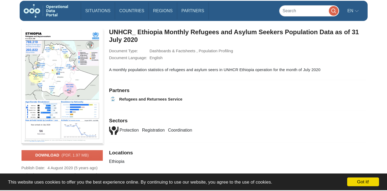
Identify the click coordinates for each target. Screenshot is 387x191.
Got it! (363, 181)
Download (62, 155)
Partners (192, 10)
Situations (97, 10)
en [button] (351, 10)
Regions (163, 10)
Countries (131, 10)
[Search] (309, 10)
